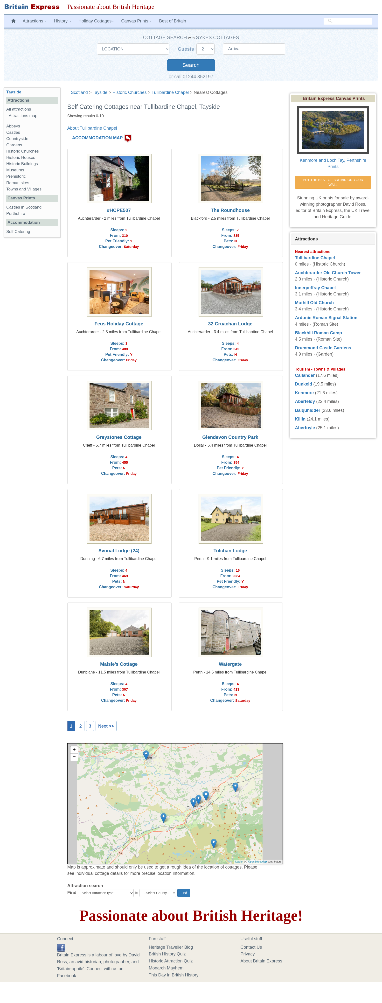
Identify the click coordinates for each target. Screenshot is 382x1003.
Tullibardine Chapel (170, 92)
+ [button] (74, 750)
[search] (348, 21)
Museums (15, 170)
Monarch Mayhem (166, 968)
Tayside (100, 92)
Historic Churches (129, 92)
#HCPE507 (119, 210)
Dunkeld (303, 384)
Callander (305, 375)
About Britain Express (261, 961)
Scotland (79, 92)
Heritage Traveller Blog (171, 947)
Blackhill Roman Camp (318, 332)
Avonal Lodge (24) (118, 550)
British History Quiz (167, 954)
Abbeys (13, 126)
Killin (300, 419)
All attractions (18, 109)
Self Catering (18, 231)
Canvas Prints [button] (136, 21)
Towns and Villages (24, 189)
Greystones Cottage (119, 437)
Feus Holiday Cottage (118, 323)
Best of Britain (172, 21)
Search (191, 65)
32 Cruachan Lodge (230, 323)
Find (71, 892)
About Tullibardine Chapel (92, 128)
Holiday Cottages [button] (96, 21)
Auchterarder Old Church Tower (328, 272)
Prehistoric (16, 176)
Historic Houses (20, 157)
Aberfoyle (305, 427)
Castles (13, 132)
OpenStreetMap (257, 861)
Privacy (248, 954)
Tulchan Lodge (230, 550)
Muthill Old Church (314, 302)
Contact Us (251, 947)
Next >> (106, 726)
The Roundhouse (230, 210)
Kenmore (304, 392)
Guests (186, 49)
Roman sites (17, 183)
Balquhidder (307, 410)
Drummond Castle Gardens (323, 347)
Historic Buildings (22, 163)
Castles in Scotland (24, 207)
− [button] (74, 757)
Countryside (17, 138)
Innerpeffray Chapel (315, 287)
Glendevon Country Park (230, 437)
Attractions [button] (35, 21)
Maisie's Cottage (119, 664)
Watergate (230, 664)
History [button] (62, 21)
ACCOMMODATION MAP (97, 137)
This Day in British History (174, 975)
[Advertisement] (32, 315)
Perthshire (15, 213)
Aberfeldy (305, 401)
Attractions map (23, 115)
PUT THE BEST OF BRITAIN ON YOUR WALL (333, 182)
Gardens (14, 145)
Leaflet (239, 861)
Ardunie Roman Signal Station (326, 317)
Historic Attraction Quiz (171, 961)
